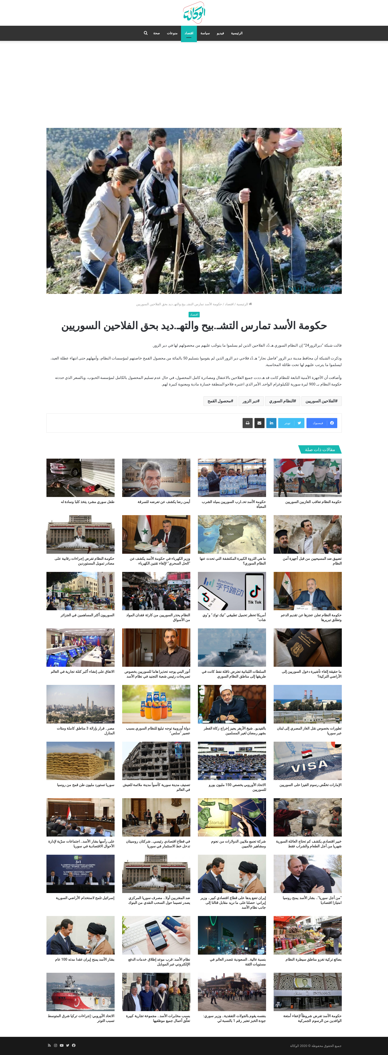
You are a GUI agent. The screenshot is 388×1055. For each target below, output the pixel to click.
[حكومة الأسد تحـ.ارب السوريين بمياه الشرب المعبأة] (232, 478)
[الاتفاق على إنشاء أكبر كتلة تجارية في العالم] (80, 647)
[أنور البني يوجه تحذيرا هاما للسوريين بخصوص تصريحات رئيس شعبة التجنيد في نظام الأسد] (156, 647)
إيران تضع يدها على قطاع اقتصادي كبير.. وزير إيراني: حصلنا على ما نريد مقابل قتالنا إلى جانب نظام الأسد (233, 902)
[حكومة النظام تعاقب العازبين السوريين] (308, 478)
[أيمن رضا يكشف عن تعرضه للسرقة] (156, 478)
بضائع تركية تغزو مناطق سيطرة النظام (314, 959)
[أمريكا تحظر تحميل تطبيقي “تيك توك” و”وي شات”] (232, 591)
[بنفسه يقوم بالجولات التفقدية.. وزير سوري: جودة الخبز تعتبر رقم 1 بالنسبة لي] (232, 992)
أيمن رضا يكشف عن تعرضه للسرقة (164, 502)
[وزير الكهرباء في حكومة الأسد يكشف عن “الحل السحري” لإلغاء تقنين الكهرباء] (156, 534)
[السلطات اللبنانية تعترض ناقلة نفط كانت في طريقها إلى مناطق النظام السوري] (232, 647)
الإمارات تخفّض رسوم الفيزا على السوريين (310, 785)
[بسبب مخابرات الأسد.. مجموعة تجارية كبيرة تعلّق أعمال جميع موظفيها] (156, 992)
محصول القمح (219, 401)
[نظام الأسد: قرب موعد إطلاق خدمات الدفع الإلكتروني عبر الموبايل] (156, 935)
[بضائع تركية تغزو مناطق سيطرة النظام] (308, 935)
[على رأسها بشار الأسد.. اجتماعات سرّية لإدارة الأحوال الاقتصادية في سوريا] (80, 817)
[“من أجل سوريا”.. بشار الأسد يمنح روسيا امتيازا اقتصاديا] (308, 874)
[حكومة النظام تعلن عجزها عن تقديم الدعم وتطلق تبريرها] (308, 591)
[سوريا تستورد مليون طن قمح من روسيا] (80, 761)
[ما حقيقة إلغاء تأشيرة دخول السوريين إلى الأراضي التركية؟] (308, 647)
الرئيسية (237, 33)
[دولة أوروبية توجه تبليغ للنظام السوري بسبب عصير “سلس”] (156, 704)
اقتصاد (189, 33)
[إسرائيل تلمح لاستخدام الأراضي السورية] (80, 874)
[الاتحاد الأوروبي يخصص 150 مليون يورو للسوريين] (232, 761)
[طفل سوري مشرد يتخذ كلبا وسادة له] (80, 478)
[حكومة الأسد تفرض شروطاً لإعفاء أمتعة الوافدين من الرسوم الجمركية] (308, 992)
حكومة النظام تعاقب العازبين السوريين (313, 502)
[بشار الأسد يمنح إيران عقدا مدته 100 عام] (80, 935)
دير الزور (250, 401)
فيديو (220, 33)
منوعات (172, 33)
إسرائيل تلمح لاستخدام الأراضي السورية (85, 898)
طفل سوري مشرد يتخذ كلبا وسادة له (88, 502)
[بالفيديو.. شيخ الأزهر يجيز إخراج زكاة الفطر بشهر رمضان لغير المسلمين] (232, 704)
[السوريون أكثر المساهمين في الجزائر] (80, 591)
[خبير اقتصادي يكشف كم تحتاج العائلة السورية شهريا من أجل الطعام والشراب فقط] (308, 817)
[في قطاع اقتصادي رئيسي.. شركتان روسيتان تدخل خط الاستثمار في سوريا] (156, 817)
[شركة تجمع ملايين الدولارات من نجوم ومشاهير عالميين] (232, 817)
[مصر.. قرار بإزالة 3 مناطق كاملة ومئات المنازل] (80, 704)
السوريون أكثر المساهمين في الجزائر (88, 615)
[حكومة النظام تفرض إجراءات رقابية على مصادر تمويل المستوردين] (80, 534)
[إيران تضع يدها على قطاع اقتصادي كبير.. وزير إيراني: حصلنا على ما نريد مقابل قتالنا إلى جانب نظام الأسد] (232, 874)
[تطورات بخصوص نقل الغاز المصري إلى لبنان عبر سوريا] (308, 704)
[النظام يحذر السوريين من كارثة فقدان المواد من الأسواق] (156, 591)
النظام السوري (281, 401)
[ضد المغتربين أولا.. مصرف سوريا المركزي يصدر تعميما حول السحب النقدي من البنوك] (156, 874)
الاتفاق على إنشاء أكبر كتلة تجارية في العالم (82, 672)
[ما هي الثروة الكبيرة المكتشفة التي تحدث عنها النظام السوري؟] (232, 534)
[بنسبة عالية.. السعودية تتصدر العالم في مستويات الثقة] (232, 935)
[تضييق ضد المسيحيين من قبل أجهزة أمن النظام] (308, 534)
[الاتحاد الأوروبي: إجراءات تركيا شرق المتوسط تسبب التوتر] (80, 992)
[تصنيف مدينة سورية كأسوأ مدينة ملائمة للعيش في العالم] (156, 761)
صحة (156, 33)
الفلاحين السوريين (320, 401)
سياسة (205, 33)
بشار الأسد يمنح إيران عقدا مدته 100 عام (84, 959)
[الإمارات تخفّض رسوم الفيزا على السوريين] (308, 761)
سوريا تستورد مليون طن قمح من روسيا (86, 785)
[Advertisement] (194, 83)
